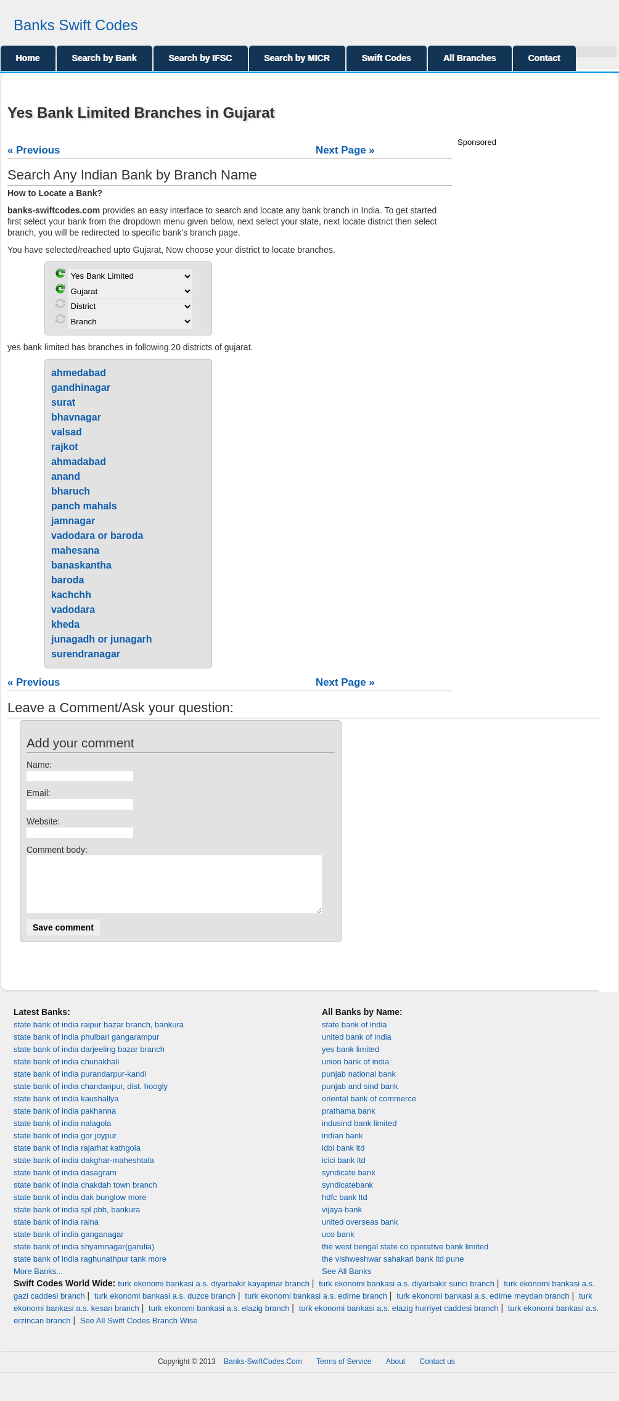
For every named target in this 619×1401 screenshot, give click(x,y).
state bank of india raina (56, 1233)
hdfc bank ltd (344, 1208)
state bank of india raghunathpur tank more (90, 1270)
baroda (67, 580)
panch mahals (84, 506)
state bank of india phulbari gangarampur (86, 1048)
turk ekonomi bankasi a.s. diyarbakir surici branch (406, 1294)
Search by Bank (104, 58)
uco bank (338, 1245)
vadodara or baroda (97, 535)
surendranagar (85, 654)
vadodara (73, 609)
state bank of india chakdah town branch (85, 1196)
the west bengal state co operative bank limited (405, 1257)
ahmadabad (78, 461)
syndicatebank (347, 1196)
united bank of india (356, 1048)
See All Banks (346, 1282)
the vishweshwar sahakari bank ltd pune (393, 1270)
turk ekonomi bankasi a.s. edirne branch (316, 1307)
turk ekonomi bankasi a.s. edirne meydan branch (482, 1307)
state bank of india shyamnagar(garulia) (84, 1257)
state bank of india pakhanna (65, 1122)
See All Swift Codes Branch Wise (139, 1331)
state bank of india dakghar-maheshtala (84, 1171)
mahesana (75, 550)
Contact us (437, 1372)
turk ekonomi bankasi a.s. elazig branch (219, 1319)
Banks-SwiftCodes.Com (263, 1372)
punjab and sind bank (360, 1097)
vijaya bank (342, 1220)
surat (63, 402)
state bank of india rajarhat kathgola (77, 1159)
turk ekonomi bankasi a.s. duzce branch (165, 1307)
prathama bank (348, 1122)
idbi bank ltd (343, 1159)
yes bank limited (350, 1060)
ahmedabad (78, 373)
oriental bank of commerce (369, 1109)
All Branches (469, 58)
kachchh (71, 595)
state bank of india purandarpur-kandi (80, 1085)
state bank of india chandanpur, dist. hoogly (91, 1097)
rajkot (64, 447)
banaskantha (81, 565)
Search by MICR (297, 58)
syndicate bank (348, 1183)
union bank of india (355, 1072)
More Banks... (38, 1282)
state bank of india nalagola (62, 1134)
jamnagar (73, 521)
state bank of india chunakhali (66, 1072)
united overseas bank (360, 1233)
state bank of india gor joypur (65, 1146)
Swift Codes (386, 58)
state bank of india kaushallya (66, 1109)
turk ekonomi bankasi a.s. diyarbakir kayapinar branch (214, 1294)
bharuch (70, 491)
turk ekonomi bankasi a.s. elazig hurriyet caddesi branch (399, 1319)
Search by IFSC (200, 58)
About (395, 1372)
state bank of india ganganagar (69, 1245)
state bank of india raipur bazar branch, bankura (99, 1035)
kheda (65, 624)
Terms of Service (343, 1372)
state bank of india (354, 1035)
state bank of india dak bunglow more (80, 1208)
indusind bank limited (359, 1134)
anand (65, 476)
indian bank (342, 1146)
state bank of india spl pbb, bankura (77, 1220)
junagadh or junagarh (101, 639)
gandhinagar (80, 387)
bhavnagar (76, 417)
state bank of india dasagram (65, 1183)
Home (28, 58)
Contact (544, 58)
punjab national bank (359, 1085)
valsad (66, 432)
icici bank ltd (344, 1171)
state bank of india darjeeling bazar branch (89, 1060)
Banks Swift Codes (75, 25)
